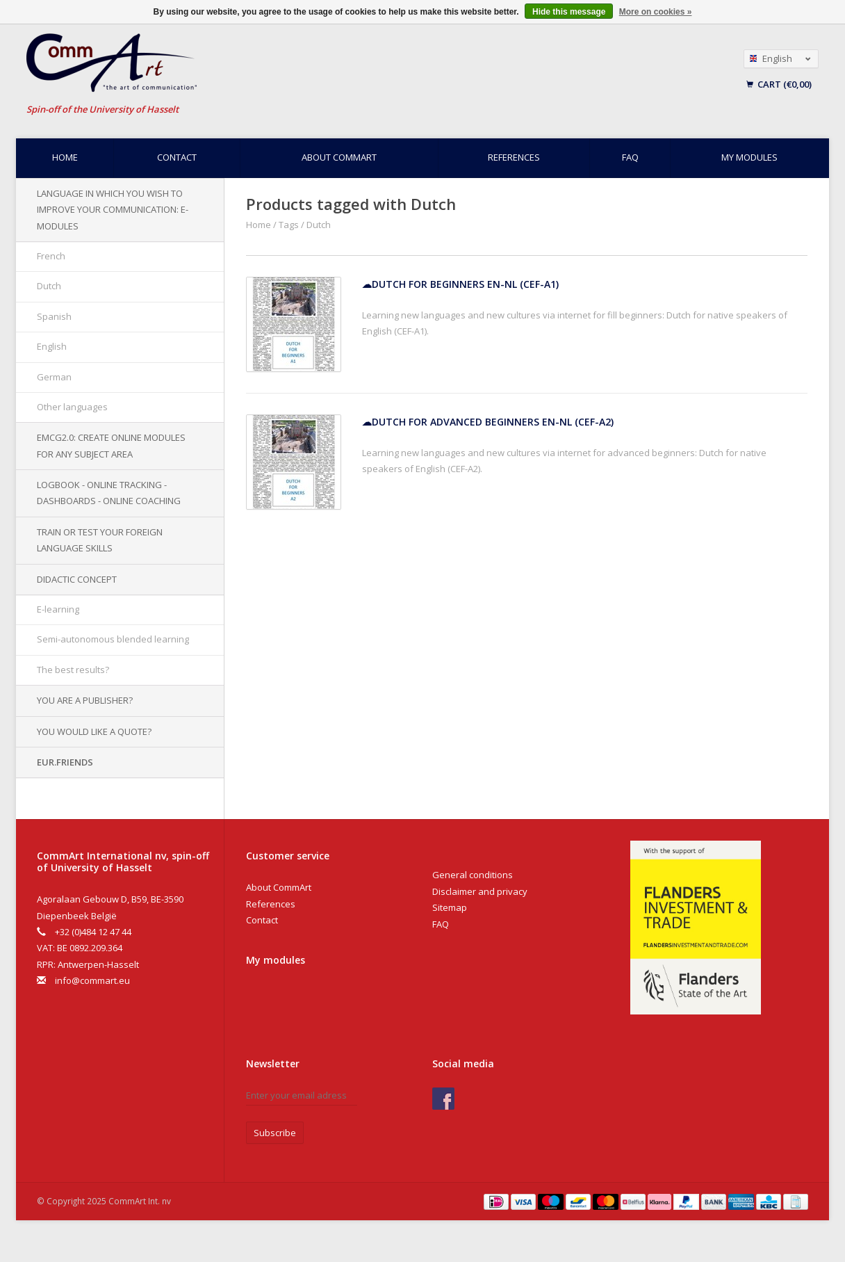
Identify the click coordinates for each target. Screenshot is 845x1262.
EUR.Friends (65, 762)
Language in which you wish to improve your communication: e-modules (112, 209)
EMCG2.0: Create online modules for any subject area (111, 445)
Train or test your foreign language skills (100, 540)
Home (65, 157)
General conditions (472, 874)
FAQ (630, 157)
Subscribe (275, 1132)
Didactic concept (77, 579)
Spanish (54, 316)
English (52, 346)
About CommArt (339, 157)
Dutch (49, 286)
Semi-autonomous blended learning (113, 639)
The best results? (73, 669)
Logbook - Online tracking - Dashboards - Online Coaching (109, 492)
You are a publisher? (85, 700)
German (54, 377)
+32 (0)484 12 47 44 (93, 931)
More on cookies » (655, 12)
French (51, 256)
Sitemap (449, 907)
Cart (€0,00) (779, 84)
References (514, 157)
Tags (289, 224)
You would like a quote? (94, 731)
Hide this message (568, 12)
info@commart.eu (92, 980)
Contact (177, 157)
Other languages (72, 407)
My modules (749, 157)
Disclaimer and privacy (479, 891)
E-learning (58, 609)
